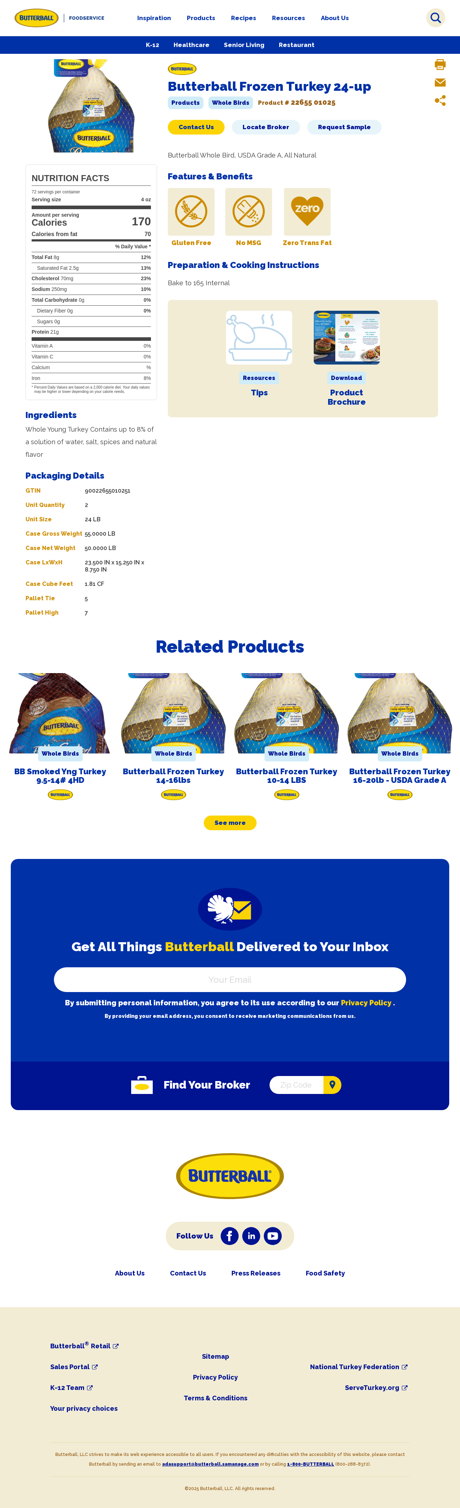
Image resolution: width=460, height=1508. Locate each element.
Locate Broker (266, 127)
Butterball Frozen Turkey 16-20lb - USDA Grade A (399, 776)
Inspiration (154, 18)
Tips (259, 392)
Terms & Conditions (215, 1398)
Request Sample (344, 127)
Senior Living (244, 44)
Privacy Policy (366, 1003)
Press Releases (255, 1273)
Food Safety (325, 1273)
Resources (288, 18)
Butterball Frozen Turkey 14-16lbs (173, 776)
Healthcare (192, 44)
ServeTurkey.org (372, 1388)
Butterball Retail (80, 1346)
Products (201, 18)
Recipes (243, 18)
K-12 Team (67, 1388)
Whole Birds (230, 102)
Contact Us (196, 127)
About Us (335, 18)
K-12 (152, 44)
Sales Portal (69, 1367)
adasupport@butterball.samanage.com (210, 1464)
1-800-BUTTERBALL (310, 1464)
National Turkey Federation (354, 1367)
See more (230, 822)
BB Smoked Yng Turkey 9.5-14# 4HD (60, 776)
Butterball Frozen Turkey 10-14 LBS (286, 776)
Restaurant (296, 44)
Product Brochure (347, 397)
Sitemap (215, 1356)
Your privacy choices (84, 1408)
